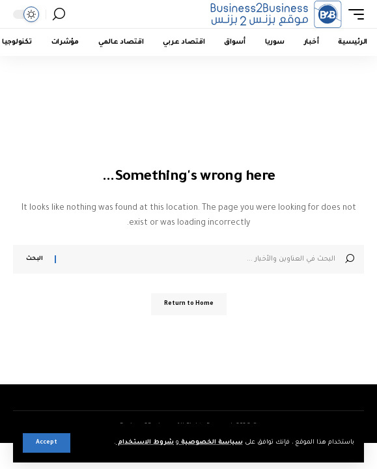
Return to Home (189, 304)
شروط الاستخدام (145, 442)
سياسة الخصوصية (211, 442)
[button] (46, 443)
